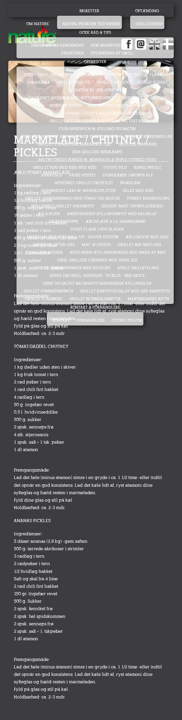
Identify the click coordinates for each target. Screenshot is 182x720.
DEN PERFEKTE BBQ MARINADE (116, 106)
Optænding (147, 11)
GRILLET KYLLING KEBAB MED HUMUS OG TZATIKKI (97, 121)
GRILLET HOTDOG (113, 82)
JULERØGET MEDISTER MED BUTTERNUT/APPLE (71, 98)
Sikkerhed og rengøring (57, 45)
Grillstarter (149, 24)
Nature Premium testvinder (92, 24)
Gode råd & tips (95, 32)
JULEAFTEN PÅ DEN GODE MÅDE (97, 90)
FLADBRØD (160, 75)
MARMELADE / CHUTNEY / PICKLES (111, 75)
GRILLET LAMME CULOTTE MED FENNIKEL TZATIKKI (97, 113)
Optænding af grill (112, 53)
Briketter (89, 11)
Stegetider (72, 53)
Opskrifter (95, 62)
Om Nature (37, 24)
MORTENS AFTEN (65, 106)
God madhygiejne (109, 45)
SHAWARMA (38, 82)
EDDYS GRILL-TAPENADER (48, 75)
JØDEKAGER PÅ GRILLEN (144, 98)
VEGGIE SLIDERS (152, 82)
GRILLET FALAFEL (73, 82)
